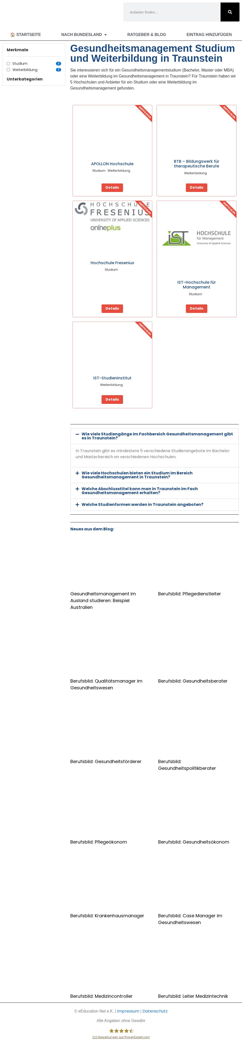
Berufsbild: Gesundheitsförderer (105, 761)
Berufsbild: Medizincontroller (101, 996)
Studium (36, 63)
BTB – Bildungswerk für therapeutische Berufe (196, 163)
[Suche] (230, 11)
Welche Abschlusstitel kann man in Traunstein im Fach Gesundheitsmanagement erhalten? (140, 491)
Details (112, 187)
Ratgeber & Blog (146, 34)
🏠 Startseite (25, 34)
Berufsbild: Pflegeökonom (98, 842)
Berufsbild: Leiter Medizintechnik (193, 996)
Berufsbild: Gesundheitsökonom (193, 842)
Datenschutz (155, 1011)
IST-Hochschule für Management (196, 284)
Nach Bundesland (84, 34)
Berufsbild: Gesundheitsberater (193, 681)
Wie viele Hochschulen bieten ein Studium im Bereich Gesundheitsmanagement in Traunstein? (137, 475)
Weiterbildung (36, 69)
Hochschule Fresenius (112, 263)
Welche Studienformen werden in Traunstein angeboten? (142, 504)
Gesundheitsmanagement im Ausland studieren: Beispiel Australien (103, 600)
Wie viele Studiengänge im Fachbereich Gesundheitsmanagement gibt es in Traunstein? (157, 436)
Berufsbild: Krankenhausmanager (107, 916)
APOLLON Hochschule (112, 164)
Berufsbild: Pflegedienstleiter (189, 594)
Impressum (128, 1011)
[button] (155, 436)
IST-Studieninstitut (112, 378)
